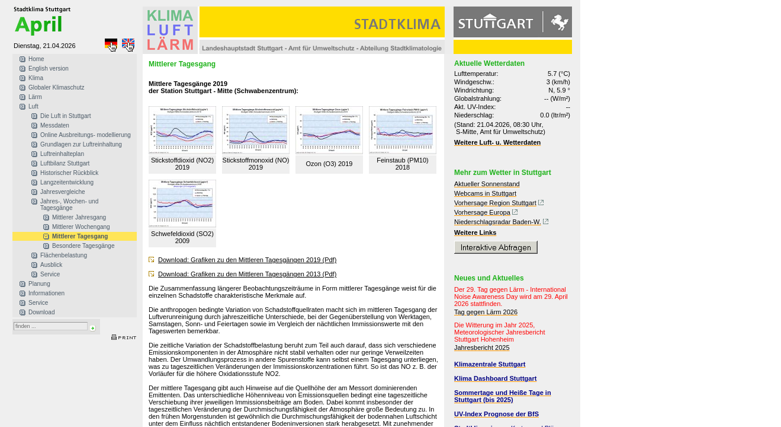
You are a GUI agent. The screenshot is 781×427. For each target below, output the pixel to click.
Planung (39, 284)
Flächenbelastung (63, 255)
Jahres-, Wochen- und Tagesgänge (69, 204)
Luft (33, 106)
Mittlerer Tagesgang (80, 236)
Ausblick (51, 265)
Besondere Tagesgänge (83, 246)
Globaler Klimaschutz (56, 87)
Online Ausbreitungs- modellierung (85, 135)
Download (41, 312)
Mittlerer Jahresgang (79, 217)
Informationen (46, 293)
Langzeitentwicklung (67, 182)
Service (50, 274)
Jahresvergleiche (62, 192)
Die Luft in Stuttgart (65, 116)
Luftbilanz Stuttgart (64, 163)
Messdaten (54, 125)
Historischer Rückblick (69, 173)
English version (48, 68)
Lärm (35, 97)
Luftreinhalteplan (62, 154)
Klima (35, 78)
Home (36, 59)
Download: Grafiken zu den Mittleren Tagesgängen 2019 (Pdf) (247, 259)
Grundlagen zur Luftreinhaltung (81, 144)
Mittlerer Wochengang (81, 227)
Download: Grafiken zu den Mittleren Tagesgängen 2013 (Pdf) (247, 274)
